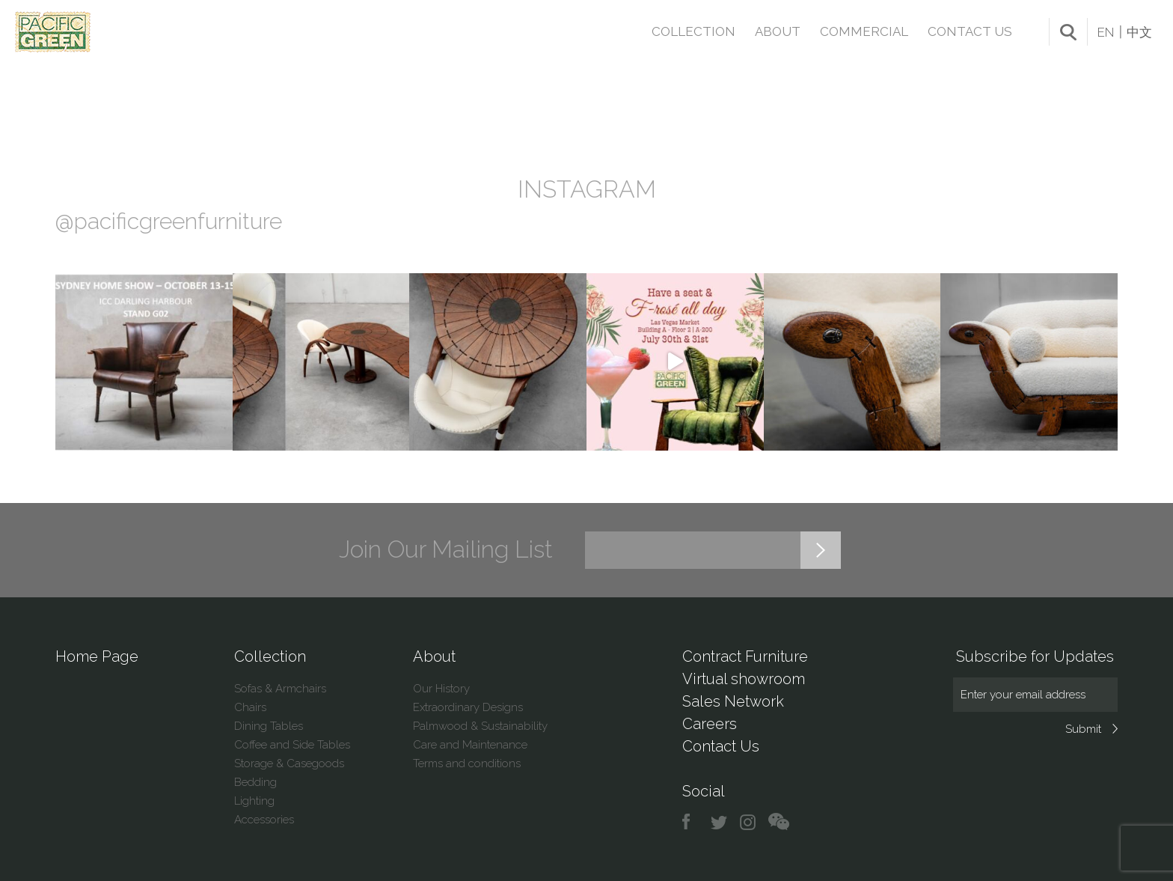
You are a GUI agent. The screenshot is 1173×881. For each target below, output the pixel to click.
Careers (709, 724)
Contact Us (970, 31)
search (1068, 32)
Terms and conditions (467, 763)
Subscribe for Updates (1035, 656)
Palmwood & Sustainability (480, 726)
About (777, 31)
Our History (441, 688)
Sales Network (733, 701)
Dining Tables (268, 726)
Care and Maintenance (470, 745)
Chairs (250, 707)
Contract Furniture (745, 656)
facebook (691, 822)
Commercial (864, 31)
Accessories (264, 819)
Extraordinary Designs (468, 707)
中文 (1139, 32)
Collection (693, 31)
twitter (720, 822)
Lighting (254, 801)
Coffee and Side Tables (292, 745)
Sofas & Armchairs (280, 688)
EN (1105, 32)
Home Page (96, 656)
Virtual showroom (743, 679)
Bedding (255, 782)
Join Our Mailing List (446, 549)
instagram (748, 822)
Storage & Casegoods (289, 763)
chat (779, 822)
